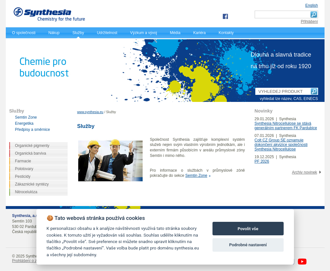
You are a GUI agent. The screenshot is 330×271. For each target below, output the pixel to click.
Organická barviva (30, 153)
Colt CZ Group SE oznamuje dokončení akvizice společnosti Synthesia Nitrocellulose (281, 144)
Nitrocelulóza (26, 192)
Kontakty (226, 33)
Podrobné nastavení (248, 244)
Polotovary (24, 169)
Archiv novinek (304, 172)
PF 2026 (262, 161)
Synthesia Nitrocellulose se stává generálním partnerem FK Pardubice (286, 125)
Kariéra (199, 33)
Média (175, 33)
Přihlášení (309, 21)
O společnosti (24, 33)
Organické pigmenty (32, 145)
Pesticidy (23, 176)
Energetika (24, 123)
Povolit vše (248, 228)
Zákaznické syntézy (32, 184)
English (311, 5)
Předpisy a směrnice (32, 129)
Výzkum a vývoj (143, 33)
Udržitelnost (107, 33)
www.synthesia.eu (90, 112)
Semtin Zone (196, 175)
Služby (78, 33)
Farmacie (23, 161)
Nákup (54, 33)
